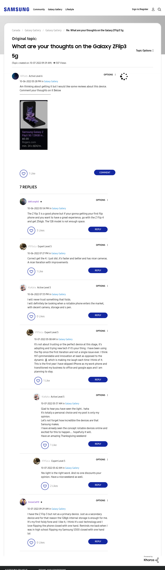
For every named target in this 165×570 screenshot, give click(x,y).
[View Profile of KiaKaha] (32, 287)
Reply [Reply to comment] (98, 229)
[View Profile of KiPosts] (24, 76)
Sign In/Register (140, 9)
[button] (110, 74)
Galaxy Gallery (55, 9)
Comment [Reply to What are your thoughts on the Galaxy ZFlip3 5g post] (104, 172)
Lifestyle (69, 9)
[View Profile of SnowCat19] (33, 502)
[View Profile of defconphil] (33, 201)
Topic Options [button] (143, 50)
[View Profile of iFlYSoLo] (32, 246)
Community (39, 9)
